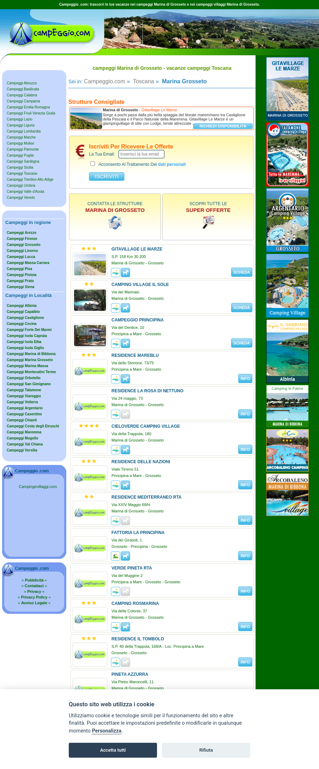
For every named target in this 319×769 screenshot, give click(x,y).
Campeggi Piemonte (23, 149)
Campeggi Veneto (21, 198)
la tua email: (102, 154)
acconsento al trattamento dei (138, 164)
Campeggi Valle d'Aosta (25, 191)
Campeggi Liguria (20, 125)
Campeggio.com (104, 81)
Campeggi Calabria (22, 95)
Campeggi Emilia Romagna (28, 107)
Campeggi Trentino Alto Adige (30, 179)
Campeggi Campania (23, 101)
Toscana (142, 81)
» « (34, 580)
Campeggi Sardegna (23, 161)
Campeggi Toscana (22, 173)
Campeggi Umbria (21, 185)
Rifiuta (206, 750)
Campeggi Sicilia (20, 167)
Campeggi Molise (20, 143)
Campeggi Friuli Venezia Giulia (31, 113)
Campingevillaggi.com (38, 486)
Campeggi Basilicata (23, 89)
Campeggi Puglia (20, 155)
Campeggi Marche (21, 137)
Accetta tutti (113, 750)
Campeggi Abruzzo (22, 83)
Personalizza (106, 731)
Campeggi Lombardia (24, 131)
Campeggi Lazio (19, 119)
